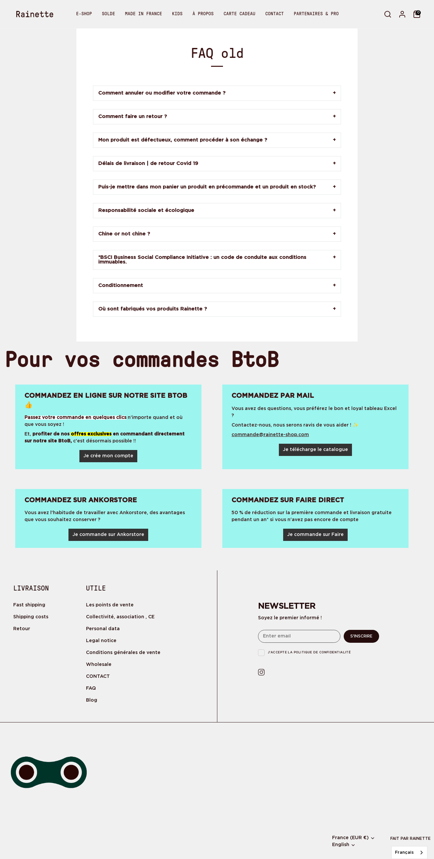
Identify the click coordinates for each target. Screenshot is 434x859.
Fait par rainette (410, 838)
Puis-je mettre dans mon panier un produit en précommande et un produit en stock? (207, 187)
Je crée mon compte (108, 456)
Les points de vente (110, 605)
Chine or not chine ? (124, 234)
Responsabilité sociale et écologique (146, 210)
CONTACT (274, 14)
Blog (91, 700)
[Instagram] (262, 673)
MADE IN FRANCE (143, 14)
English (340, 845)
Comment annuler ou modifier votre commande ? (161, 93)
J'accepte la (309, 652)
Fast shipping (29, 605)
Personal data (103, 629)
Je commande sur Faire (315, 535)
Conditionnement (120, 285)
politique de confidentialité (322, 652)
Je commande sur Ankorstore (108, 535)
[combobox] (409, 852)
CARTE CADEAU (239, 14)
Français (404, 852)
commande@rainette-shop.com (270, 435)
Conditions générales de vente (123, 653)
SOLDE (108, 14)
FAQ (91, 688)
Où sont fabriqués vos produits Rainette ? (152, 309)
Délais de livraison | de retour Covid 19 (148, 163)
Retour (21, 629)
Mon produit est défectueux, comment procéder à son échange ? (182, 140)
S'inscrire (361, 636)
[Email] (299, 636)
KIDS (177, 14)
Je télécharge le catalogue (315, 450)
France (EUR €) (350, 838)
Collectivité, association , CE (120, 617)
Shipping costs (30, 617)
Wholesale (98, 665)
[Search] (388, 14)
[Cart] (417, 14)
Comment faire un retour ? (132, 116)
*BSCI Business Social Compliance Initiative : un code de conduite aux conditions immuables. (202, 259)
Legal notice (101, 641)
